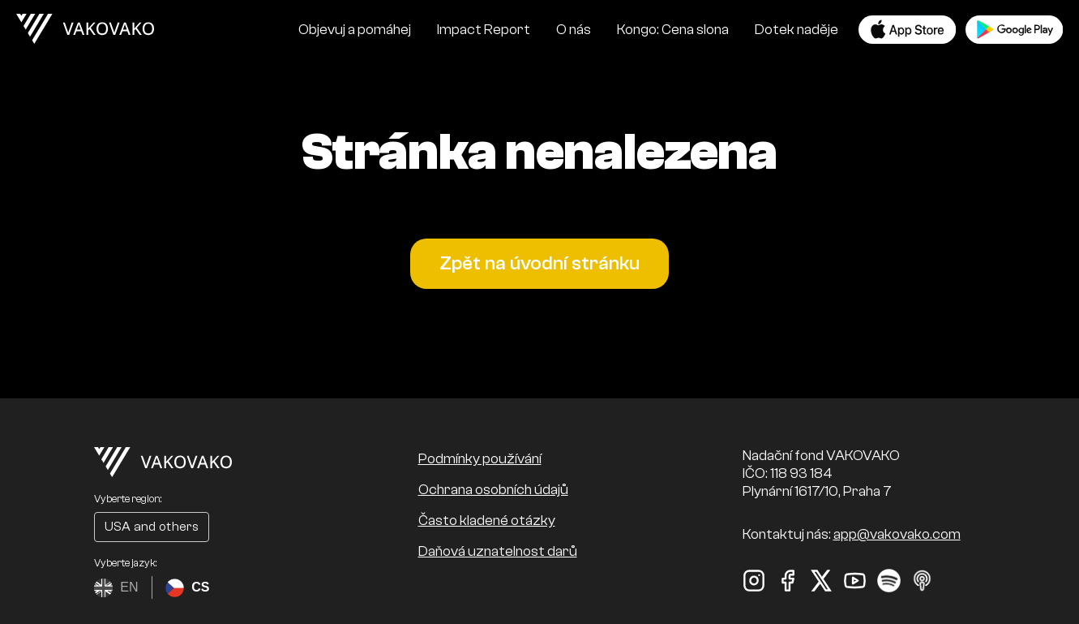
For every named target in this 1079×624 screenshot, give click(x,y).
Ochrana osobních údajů (493, 489)
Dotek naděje (796, 29)
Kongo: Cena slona (673, 29)
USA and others (152, 526)
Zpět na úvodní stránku (539, 263)
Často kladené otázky (486, 520)
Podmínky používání (480, 458)
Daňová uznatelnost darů (497, 551)
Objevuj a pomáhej (354, 29)
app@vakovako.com (897, 534)
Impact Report (483, 29)
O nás (573, 29)
